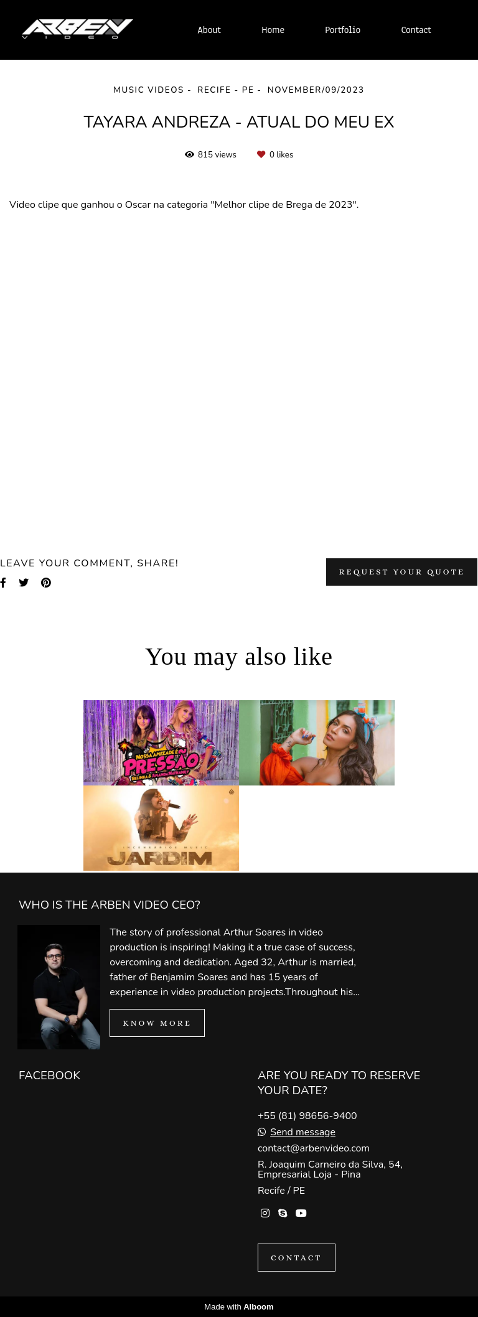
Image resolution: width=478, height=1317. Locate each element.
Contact (416, 30)
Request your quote (402, 571)
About (209, 30)
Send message (302, 1132)
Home (272, 30)
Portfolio (342, 30)
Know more (157, 1023)
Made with (238, 1306)
